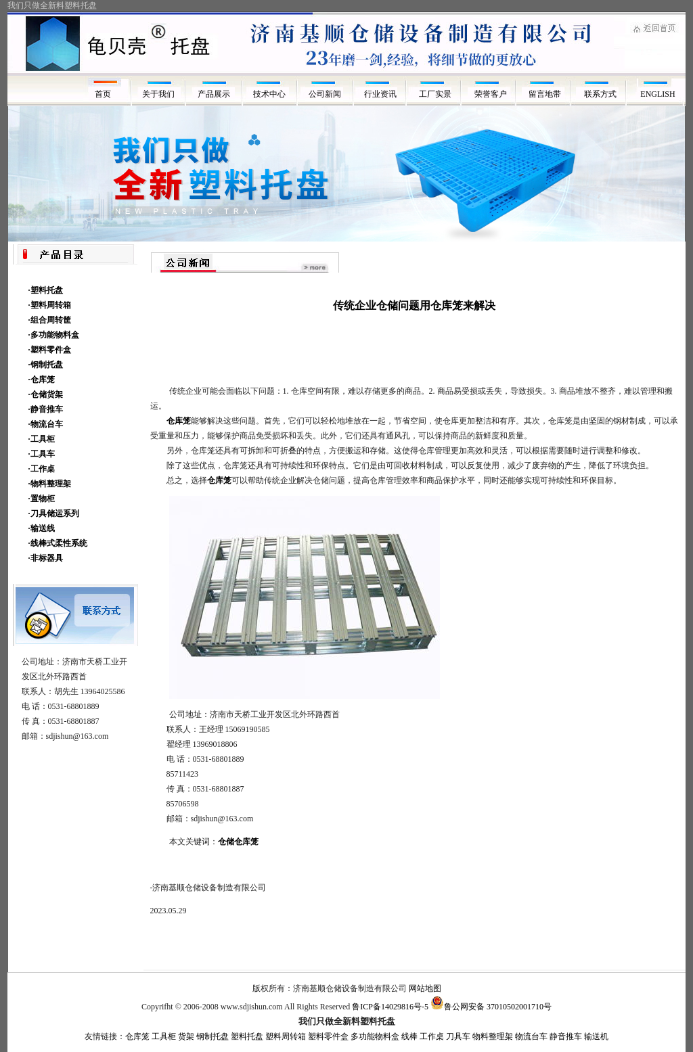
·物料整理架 (49, 483)
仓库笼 (137, 1036)
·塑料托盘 (45, 290)
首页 (103, 94)
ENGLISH (657, 94)
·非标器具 (45, 558)
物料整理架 (492, 1036)
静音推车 (566, 1036)
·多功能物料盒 (53, 335)
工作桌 (432, 1036)
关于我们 (158, 94)
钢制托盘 (212, 1036)
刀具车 (458, 1036)
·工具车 (41, 454)
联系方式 (602, 94)
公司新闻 (325, 94)
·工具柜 (41, 439)
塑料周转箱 (285, 1036)
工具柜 (164, 1036)
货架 (186, 1036)
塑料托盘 (247, 1036)
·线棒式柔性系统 (57, 543)
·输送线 (41, 528)
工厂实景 (436, 94)
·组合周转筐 (49, 320)
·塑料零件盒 (49, 350)
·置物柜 (41, 498)
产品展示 (214, 94)
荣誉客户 (491, 94)
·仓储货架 (45, 394)
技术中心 (269, 94)
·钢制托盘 (45, 364)
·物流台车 (45, 424)
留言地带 (547, 94)
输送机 (596, 1036)
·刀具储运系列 (53, 513)
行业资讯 (380, 94)
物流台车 (531, 1036)
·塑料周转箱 (49, 305)
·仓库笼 (41, 379)
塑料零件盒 (328, 1036)
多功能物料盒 (375, 1036)
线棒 (409, 1036)
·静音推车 (45, 409)
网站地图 (425, 988)
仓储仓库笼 (238, 841)
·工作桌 (41, 469)
